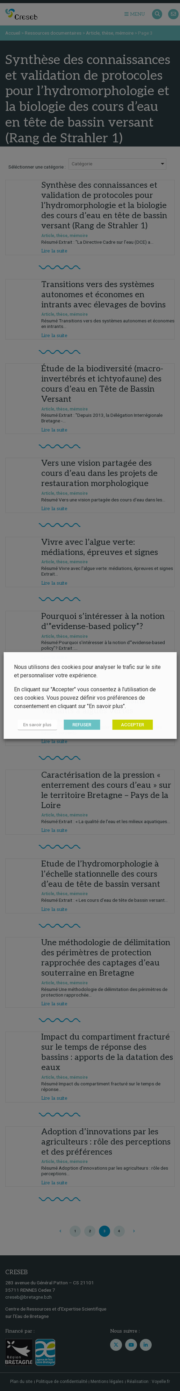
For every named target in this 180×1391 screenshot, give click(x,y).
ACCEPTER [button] (132, 724)
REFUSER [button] (81, 724)
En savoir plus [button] (37, 724)
